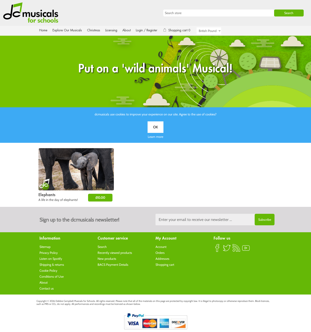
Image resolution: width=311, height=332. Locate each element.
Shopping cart (165, 264)
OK (155, 131)
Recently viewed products (115, 252)
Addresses (162, 258)
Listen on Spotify (50, 258)
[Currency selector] (213, 30)
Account (161, 247)
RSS (236, 249)
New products (107, 258)
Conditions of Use (51, 276)
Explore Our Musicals (68, 30)
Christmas (95, 30)
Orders (160, 252)
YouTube (246, 249)
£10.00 (100, 198)
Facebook (217, 249)
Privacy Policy (48, 252)
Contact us (46, 288)
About (130, 30)
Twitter (227, 249)
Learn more (155, 141)
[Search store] (218, 13)
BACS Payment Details (113, 264)
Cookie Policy (48, 270)
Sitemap (45, 247)
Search (102, 247)
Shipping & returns (51, 264)
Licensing (114, 30)
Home (43, 30)
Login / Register (150, 30)
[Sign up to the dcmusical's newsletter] (215, 219)
